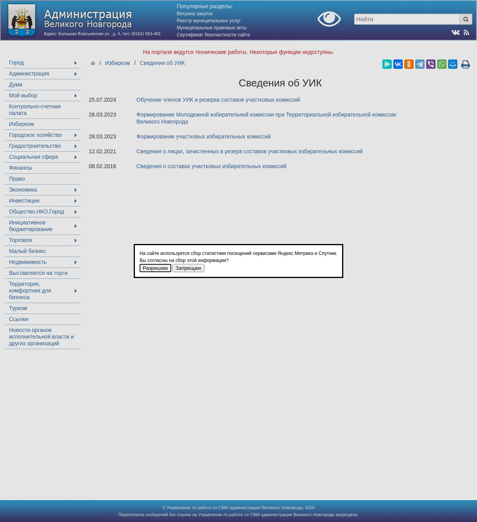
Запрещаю (188, 268)
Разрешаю (155, 268)
